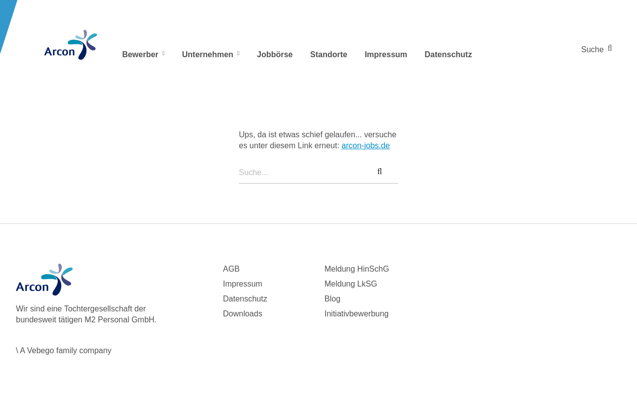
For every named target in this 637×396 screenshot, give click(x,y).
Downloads (242, 313)
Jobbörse (275, 54)
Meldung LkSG (350, 284)
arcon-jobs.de (365, 145)
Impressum (386, 54)
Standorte (328, 54)
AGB (231, 269)
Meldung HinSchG (356, 269)
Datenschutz (448, 54)
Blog (332, 299)
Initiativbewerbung (356, 313)
